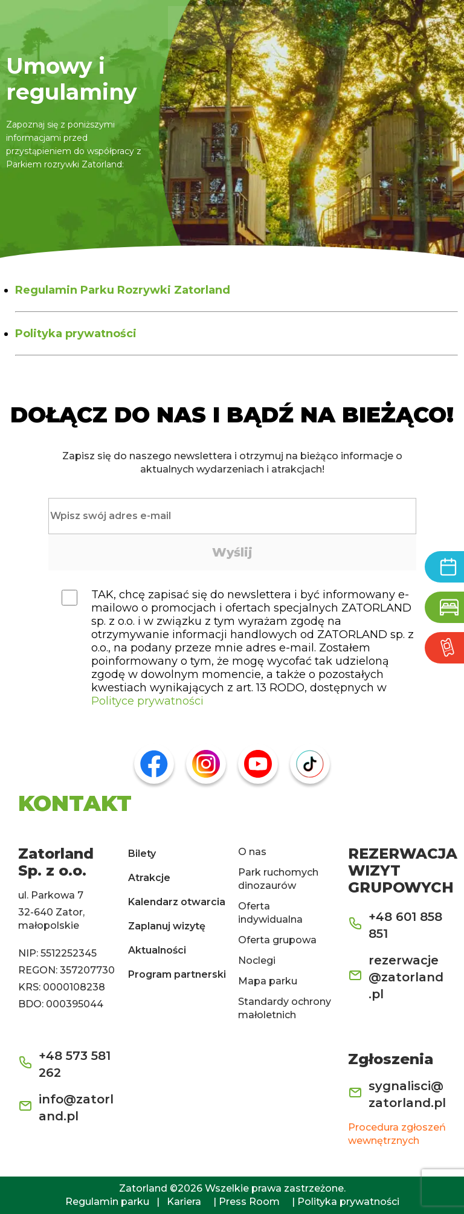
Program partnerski (177, 974)
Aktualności (157, 950)
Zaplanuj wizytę (166, 926)
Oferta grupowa (277, 940)
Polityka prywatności (76, 333)
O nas (252, 851)
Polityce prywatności (147, 701)
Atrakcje (149, 877)
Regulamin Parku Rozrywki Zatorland (122, 290)
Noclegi (257, 960)
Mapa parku (267, 981)
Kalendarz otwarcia (176, 902)
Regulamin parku (107, 1201)
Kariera (184, 1201)
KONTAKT (75, 803)
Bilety (142, 853)
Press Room (249, 1201)
